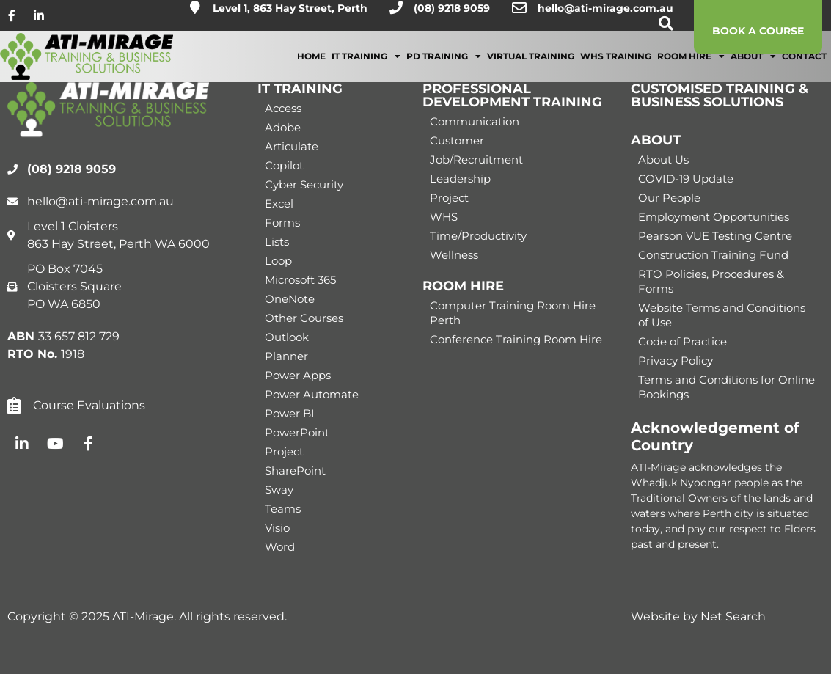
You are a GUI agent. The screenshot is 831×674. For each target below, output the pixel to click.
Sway (279, 490)
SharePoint (295, 470)
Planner (286, 356)
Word (280, 547)
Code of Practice (682, 341)
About (753, 66)
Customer (457, 140)
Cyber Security (304, 184)
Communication (474, 121)
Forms (282, 223)
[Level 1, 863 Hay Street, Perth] (195, 7)
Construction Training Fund (713, 255)
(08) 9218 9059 (452, 8)
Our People (669, 198)
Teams (283, 509)
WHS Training (615, 66)
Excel (279, 203)
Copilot (284, 165)
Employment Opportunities (713, 217)
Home (311, 66)
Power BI (290, 413)
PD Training (443, 66)
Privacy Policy (675, 360)
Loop (278, 261)
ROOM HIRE (463, 286)
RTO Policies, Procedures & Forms (711, 281)
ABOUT (656, 140)
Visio (277, 528)
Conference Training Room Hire (516, 339)
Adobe (283, 127)
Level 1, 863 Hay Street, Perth (290, 8)
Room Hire (691, 66)
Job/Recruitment (476, 159)
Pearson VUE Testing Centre (715, 236)
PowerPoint (297, 432)
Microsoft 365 (300, 280)
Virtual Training (530, 66)
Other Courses (304, 318)
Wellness (454, 255)
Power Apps (298, 375)
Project (284, 451)
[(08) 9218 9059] (396, 7)
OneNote (290, 299)
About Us (663, 159)
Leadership (460, 179)
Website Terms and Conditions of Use (721, 315)
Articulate (291, 146)
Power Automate (312, 394)
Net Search (733, 616)
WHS (444, 217)
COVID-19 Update (685, 179)
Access (283, 108)
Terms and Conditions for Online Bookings (726, 387)
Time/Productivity (478, 236)
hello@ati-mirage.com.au (605, 8)
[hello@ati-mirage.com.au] (519, 8)
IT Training (366, 66)
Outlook (287, 337)
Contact (804, 66)
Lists (277, 242)
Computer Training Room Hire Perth (513, 312)
